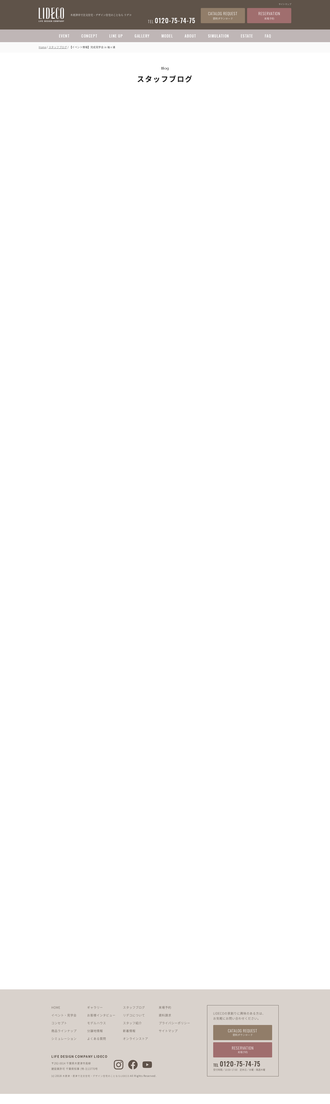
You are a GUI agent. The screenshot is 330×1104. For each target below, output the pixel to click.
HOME (55, 1017)
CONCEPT (89, 36)
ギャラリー (95, 1017)
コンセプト (59, 1033)
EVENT (64, 36)
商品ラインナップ (64, 1041)
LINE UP (116, 36)
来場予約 (165, 1017)
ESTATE (247, 36)
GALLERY (142, 36)
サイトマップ (285, 4)
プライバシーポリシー (174, 1033)
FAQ (268, 36)
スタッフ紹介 (132, 1033)
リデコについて (134, 1025)
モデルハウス (96, 1033)
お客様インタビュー (101, 1025)
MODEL (167, 36)
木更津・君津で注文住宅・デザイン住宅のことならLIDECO (98, 1086)
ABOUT (190, 36)
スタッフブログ (58, 47)
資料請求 (165, 1025)
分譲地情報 (95, 1041)
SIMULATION (218, 36)
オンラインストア (135, 1048)
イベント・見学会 (64, 1025)
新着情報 (129, 1041)
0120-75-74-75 (240, 1074)
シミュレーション (64, 1048)
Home (42, 47)
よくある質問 (96, 1048)
